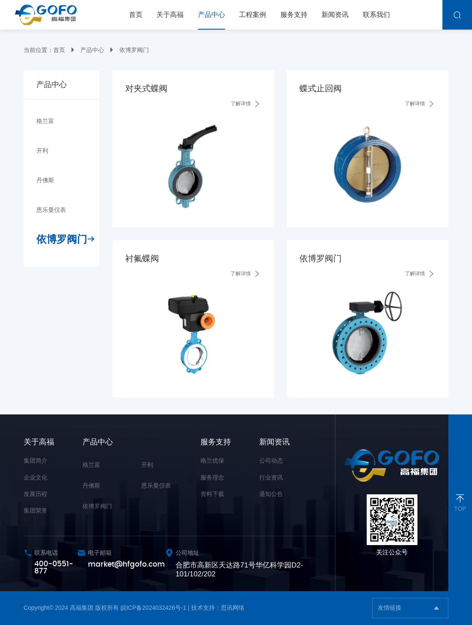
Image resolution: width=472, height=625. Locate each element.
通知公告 (271, 494)
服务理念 (212, 477)
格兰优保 (212, 460)
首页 (59, 50)
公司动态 (271, 460)
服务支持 (215, 442)
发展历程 (35, 494)
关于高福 (39, 442)
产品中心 (92, 50)
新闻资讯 (274, 442)
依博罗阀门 (134, 50)
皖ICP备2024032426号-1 (154, 607)
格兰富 (45, 121)
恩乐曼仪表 (51, 209)
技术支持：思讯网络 (217, 607)
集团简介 (35, 460)
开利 (42, 150)
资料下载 (212, 494)
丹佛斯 (45, 180)
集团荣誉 (35, 510)
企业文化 (35, 477)
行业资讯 (271, 477)
